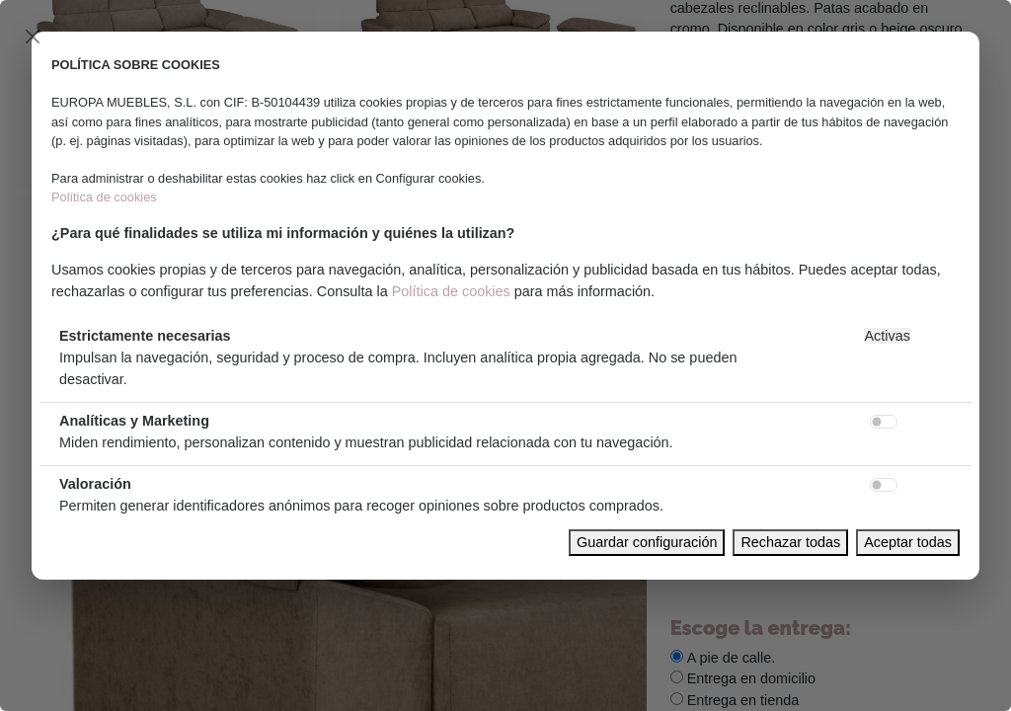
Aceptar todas (908, 542)
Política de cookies (104, 197)
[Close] (32, 36)
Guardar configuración (647, 542)
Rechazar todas (790, 542)
